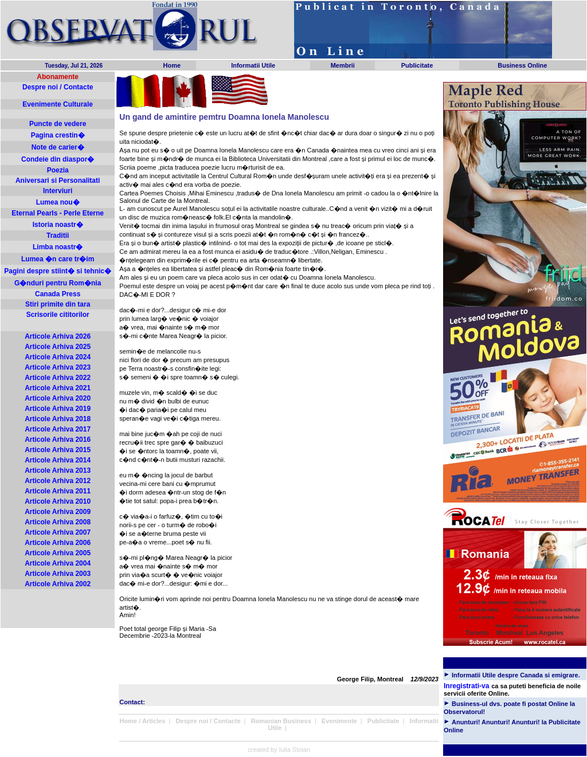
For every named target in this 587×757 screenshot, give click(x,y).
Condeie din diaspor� (57, 159)
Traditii (57, 236)
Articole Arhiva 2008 (58, 522)
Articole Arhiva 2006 (58, 543)
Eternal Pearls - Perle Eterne (57, 213)
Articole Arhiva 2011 (58, 491)
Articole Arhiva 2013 (58, 470)
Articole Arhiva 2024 (58, 357)
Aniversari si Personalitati (57, 180)
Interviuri (57, 191)
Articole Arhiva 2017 (58, 429)
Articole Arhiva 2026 (58, 336)
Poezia (58, 170)
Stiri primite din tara (57, 304)
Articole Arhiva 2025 (58, 347)
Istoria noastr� (58, 225)
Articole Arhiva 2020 (58, 398)
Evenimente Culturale (57, 104)
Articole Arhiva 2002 (58, 584)
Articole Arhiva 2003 (58, 574)
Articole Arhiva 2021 (58, 388)
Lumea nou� (58, 202)
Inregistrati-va (466, 686)
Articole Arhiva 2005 (58, 553)
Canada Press (57, 294)
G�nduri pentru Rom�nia (57, 283)
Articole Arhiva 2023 (58, 367)
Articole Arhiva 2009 (58, 512)
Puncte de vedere (57, 124)
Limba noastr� (58, 247)
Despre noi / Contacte (57, 87)
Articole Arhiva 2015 (58, 450)
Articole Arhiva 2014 (58, 460)
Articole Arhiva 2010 (58, 501)
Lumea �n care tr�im (57, 259)
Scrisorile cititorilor (57, 315)
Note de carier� (58, 147)
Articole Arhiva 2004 (58, 563)
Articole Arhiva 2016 (58, 440)
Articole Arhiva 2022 (58, 378)
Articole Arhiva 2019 (58, 409)
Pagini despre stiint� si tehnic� (57, 271)
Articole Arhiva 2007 (58, 532)
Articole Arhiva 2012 (58, 481)
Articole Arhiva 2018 (58, 419)
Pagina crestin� (58, 135)
